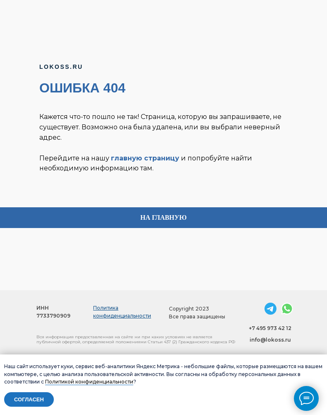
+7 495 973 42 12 (270, 328)
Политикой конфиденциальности (89, 382)
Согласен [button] (29, 399)
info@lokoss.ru (270, 340)
